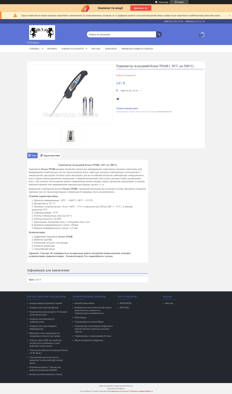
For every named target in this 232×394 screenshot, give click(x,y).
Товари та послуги (72, 48)
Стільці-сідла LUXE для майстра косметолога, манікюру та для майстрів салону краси (45, 343)
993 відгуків (163, 2)
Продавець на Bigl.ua (116, 388)
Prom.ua (130, 386)
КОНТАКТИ (125, 303)
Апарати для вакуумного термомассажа (42, 320)
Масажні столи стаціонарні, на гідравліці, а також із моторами (45, 334)
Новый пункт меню (84, 303)
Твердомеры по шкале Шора (89, 321)
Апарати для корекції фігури (43, 307)
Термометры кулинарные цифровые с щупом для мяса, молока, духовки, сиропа (94, 329)
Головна (34, 48)
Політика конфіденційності (141, 391)
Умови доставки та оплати (137, 48)
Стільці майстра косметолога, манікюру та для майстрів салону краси (46, 360)
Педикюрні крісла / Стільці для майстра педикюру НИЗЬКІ (45, 368)
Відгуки (169, 303)
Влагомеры (80, 317)
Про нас (96, 48)
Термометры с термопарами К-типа (93, 335)
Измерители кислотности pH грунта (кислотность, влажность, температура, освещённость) (93, 310)
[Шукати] (159, 33)
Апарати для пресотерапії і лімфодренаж (43, 327)
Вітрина (52, 48)
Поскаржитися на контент (118, 391)
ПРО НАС (124, 307)
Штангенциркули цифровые (89, 340)
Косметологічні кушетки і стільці (45, 374)
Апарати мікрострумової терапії (45, 303)
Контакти (111, 48)
